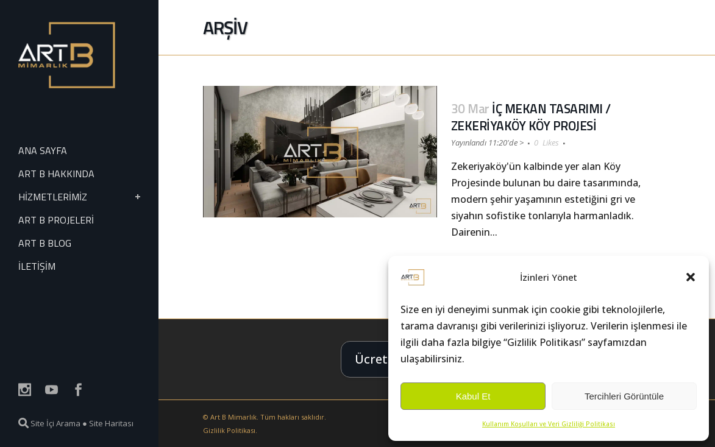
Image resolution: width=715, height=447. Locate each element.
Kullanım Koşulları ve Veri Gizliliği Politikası (548, 424)
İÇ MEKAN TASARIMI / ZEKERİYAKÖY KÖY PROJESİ (531, 117)
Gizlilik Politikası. (230, 430)
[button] (691, 277)
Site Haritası (111, 423)
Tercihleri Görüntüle (624, 396)
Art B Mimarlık (233, 416)
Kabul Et (473, 396)
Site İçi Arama (49, 423)
